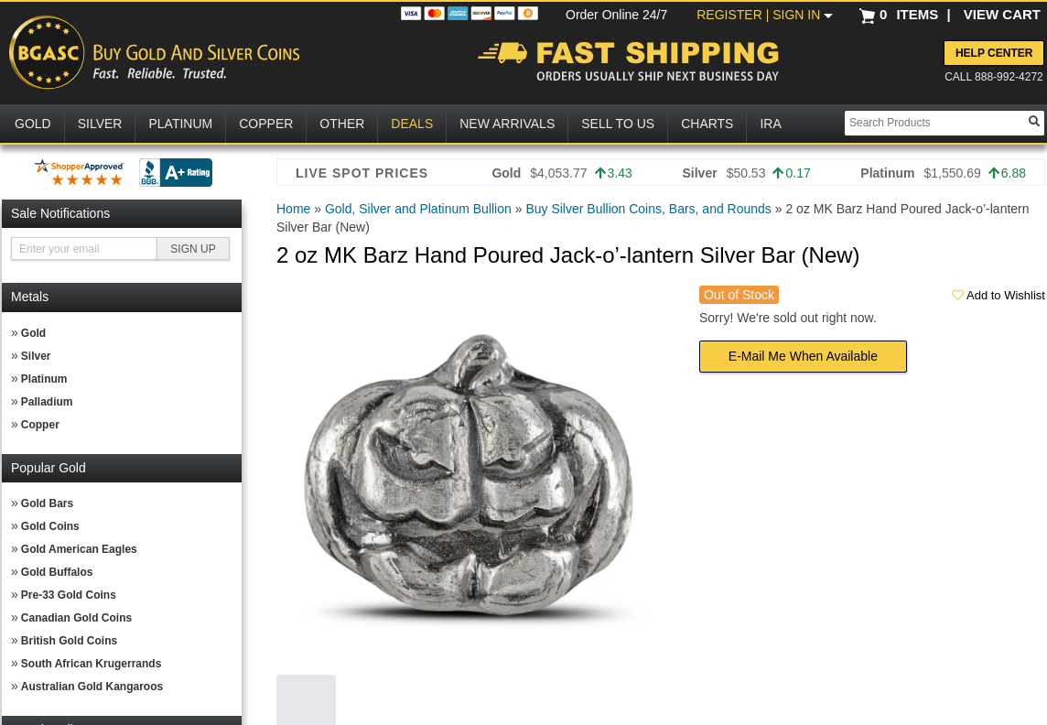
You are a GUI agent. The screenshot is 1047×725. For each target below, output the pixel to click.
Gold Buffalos (57, 572)
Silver (36, 356)
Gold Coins (50, 526)
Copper (40, 424)
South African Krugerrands (91, 663)
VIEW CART (1002, 14)
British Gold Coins (69, 640)
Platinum (44, 379)
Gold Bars (47, 503)
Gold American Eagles (79, 549)
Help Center (993, 53)
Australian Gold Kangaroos (92, 686)
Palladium (47, 401)
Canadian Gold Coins (76, 617)
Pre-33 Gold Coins (68, 595)
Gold (33, 333)
